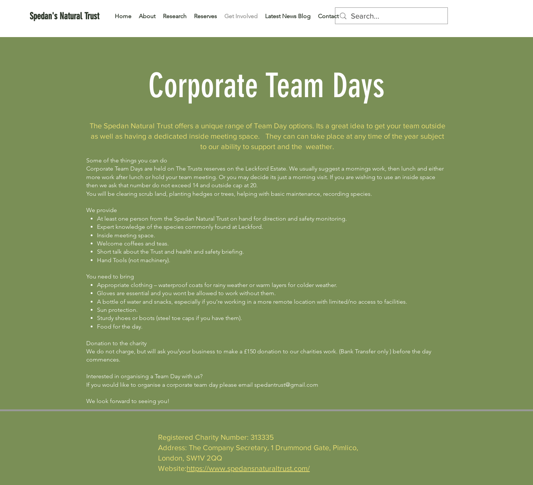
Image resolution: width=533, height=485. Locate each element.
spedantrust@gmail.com (286, 384)
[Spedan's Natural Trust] (64, 16)
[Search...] (391, 16)
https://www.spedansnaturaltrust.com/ (248, 468)
